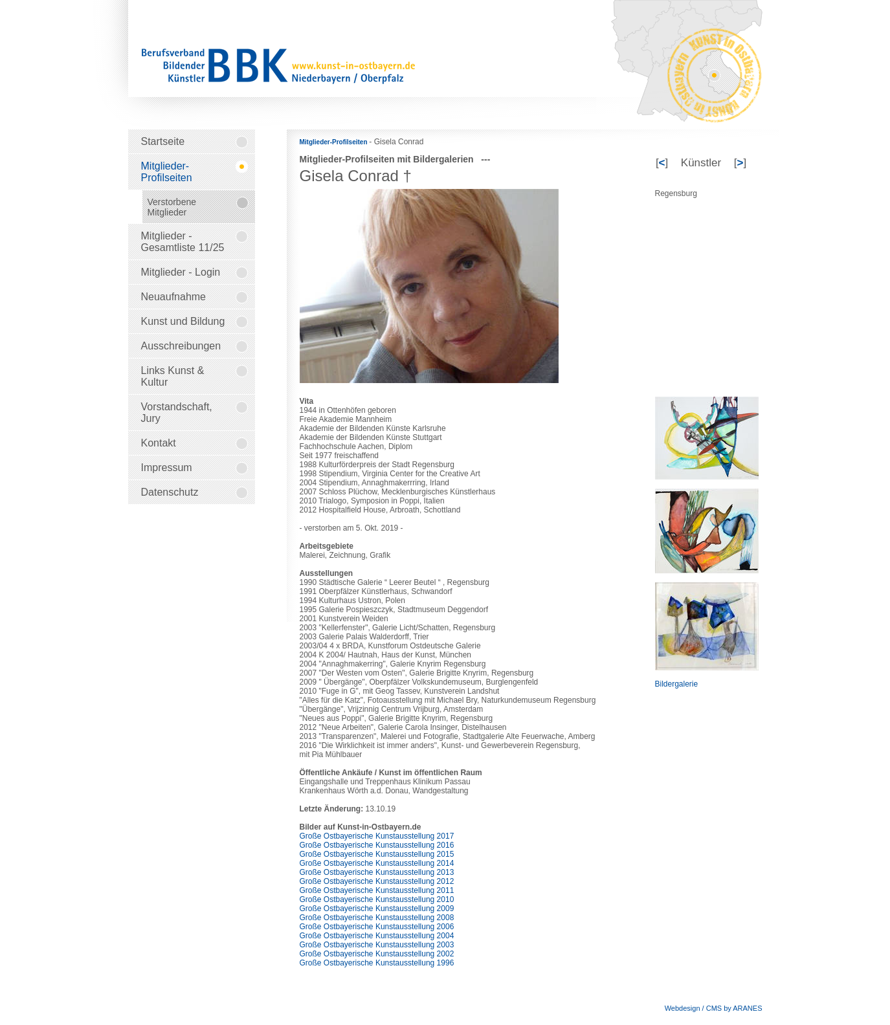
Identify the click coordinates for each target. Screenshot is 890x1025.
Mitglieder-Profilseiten (335, 142)
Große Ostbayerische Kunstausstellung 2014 (377, 863)
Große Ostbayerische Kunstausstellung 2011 (377, 890)
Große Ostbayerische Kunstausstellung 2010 (377, 899)
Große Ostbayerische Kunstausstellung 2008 (377, 917)
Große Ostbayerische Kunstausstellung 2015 (377, 854)
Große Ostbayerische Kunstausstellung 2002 (377, 953)
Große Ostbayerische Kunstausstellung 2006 (377, 926)
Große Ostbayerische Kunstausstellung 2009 (377, 908)
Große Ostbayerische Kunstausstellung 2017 (377, 836)
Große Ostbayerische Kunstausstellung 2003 (377, 944)
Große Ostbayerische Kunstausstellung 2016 (377, 845)
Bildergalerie (676, 684)
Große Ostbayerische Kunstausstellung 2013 (377, 872)
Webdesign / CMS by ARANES (713, 1008)
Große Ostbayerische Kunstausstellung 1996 (377, 962)
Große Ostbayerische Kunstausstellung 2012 (377, 881)
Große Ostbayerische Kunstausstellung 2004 (377, 935)
